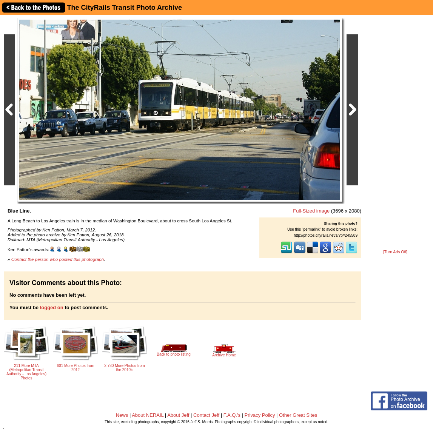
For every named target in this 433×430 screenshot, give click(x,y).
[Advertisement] (395, 133)
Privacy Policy (260, 415)
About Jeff (178, 415)
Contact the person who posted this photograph (57, 259)
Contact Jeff (206, 415)
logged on (51, 307)
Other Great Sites (298, 415)
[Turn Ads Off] (395, 252)
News (122, 415)
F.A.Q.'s (231, 415)
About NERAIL (147, 415)
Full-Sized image (311, 211)
